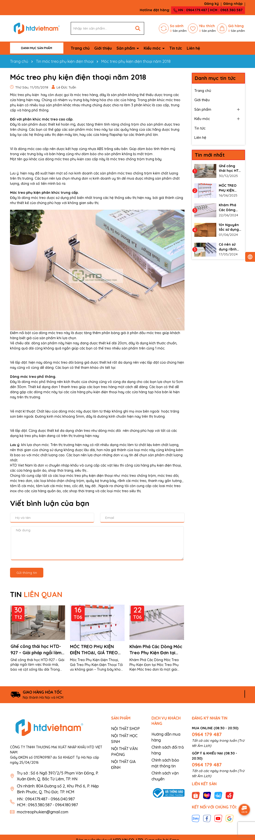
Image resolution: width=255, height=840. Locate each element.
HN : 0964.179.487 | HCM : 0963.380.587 (208, 10)
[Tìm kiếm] (138, 28)
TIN (36, 594)
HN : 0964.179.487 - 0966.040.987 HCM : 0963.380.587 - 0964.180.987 (47, 801)
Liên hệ (193, 48)
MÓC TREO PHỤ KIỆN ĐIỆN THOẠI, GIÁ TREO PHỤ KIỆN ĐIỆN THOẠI (94, 650)
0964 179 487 (207, 734)
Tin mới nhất (210, 155)
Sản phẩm (126, 48)
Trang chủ (80, 48)
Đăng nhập (233, 3)
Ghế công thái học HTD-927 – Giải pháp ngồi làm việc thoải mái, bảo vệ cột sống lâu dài (38, 650)
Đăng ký (211, 3)
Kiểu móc (153, 48)
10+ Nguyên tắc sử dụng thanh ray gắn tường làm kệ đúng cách (229, 227)
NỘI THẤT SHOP (125, 728)
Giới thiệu (103, 48)
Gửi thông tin (26, 572)
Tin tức (175, 48)
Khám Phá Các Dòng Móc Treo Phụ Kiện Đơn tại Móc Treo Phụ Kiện (155, 650)
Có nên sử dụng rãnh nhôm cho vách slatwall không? (230, 247)
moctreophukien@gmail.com (42, 811)
